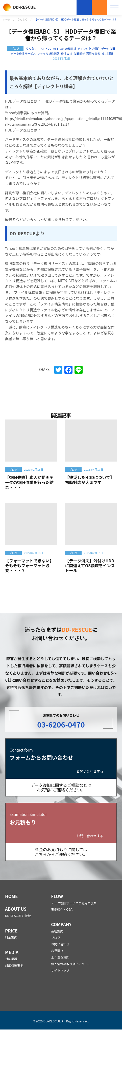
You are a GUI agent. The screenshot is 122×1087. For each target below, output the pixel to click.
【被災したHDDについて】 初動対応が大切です (90, 479)
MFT (55, 48)
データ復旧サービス (23, 53)
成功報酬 (107, 53)
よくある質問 (60, 957)
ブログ (55, 938)
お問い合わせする (90, 771)
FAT (41, 48)
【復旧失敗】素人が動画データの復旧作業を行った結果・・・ (29, 482)
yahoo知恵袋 (68, 48)
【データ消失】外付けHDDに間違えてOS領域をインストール (90, 565)
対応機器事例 (14, 965)
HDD (48, 48)
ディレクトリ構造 (89, 48)
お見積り (57, 950)
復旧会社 (66, 53)
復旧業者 (79, 53)
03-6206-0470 (61, 724)
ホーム (6, 19)
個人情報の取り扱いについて (70, 964)
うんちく (22, 19)
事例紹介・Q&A (61, 909)
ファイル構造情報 (48, 53)
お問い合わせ (84, 7)
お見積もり (99, 7)
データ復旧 (108, 48)
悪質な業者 (93, 53)
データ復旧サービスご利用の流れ (73, 903)
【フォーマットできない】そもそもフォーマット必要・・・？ (29, 565)
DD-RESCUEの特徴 (18, 915)
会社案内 (57, 931)
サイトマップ (60, 970)
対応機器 (11, 959)
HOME (11, 896)
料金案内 (11, 937)
